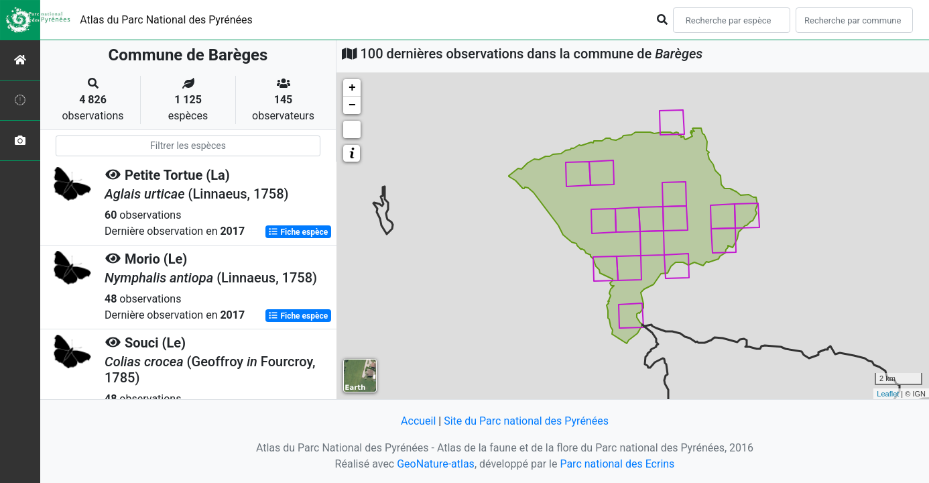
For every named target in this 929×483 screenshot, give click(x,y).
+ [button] (352, 88)
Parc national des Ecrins (617, 464)
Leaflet (888, 394)
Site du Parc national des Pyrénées (526, 421)
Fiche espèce (298, 232)
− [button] (352, 105)
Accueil (418, 421)
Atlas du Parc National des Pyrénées (166, 19)
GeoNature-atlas (436, 464)
